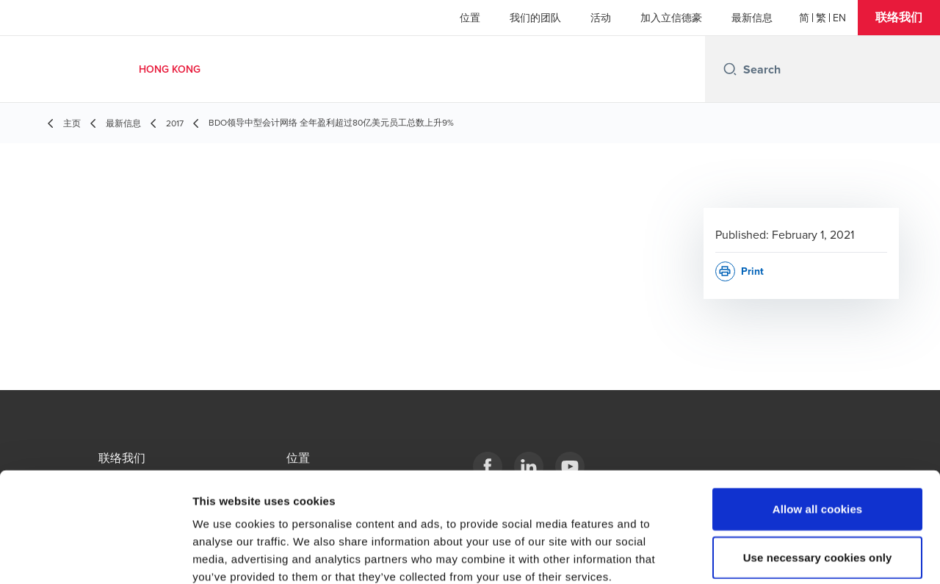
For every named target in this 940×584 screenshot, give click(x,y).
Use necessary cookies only (817, 476)
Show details (771, 555)
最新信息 (752, 17)
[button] (899, 17)
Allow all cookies (818, 428)
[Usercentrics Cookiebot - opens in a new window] (95, 555)
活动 (600, 17)
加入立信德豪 (671, 17)
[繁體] (821, 17)
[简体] (804, 17)
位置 (470, 17)
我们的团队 (535, 17)
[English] (839, 17)
